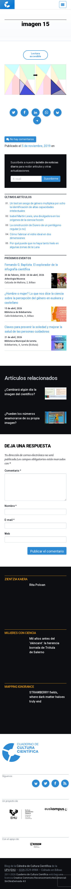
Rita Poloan (37, 585)
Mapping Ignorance (19, 686)
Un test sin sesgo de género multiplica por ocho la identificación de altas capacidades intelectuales (37, 207)
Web (7, 533)
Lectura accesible (35, 55)
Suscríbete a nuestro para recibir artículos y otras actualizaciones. (34, 166)
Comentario (13, 470)
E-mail (9, 519)
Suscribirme (51, 178)
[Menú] (62, 4)
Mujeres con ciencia (20, 633)
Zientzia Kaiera (16, 579)
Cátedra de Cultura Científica (34, 865)
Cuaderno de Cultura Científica (32, 874)
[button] (14, 112)
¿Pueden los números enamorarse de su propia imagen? (22, 418)
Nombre (10, 505)
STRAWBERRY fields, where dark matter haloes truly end (47, 697)
